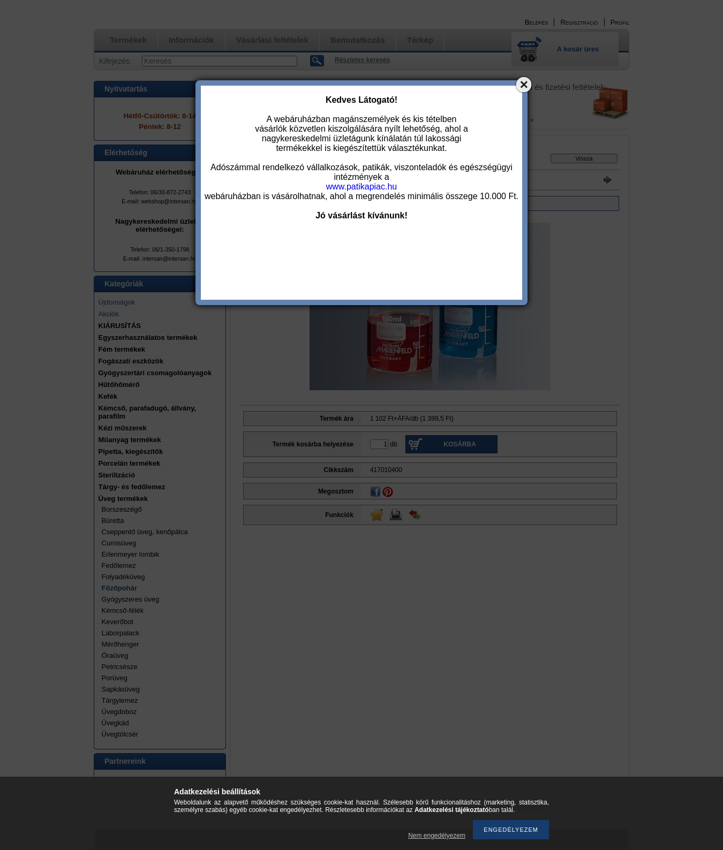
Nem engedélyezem (436, 835)
